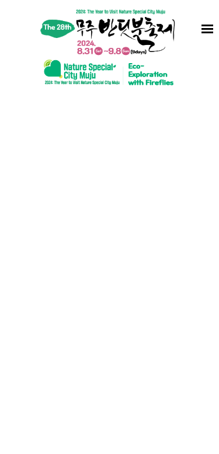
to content (0, 0)
